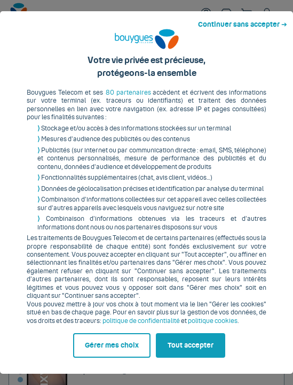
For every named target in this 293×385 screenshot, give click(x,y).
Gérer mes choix (53, 362)
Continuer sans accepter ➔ (246, 9)
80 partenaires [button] (122, 89)
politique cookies (196, 317)
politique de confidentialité (124, 317)
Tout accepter (195, 362)
